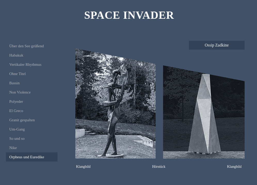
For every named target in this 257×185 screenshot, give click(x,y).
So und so (17, 138)
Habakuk (16, 55)
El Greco (16, 111)
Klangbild (83, 167)
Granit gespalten (22, 120)
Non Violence (20, 92)
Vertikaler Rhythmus (25, 64)
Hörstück (158, 167)
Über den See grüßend (26, 46)
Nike (13, 148)
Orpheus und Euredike (26, 157)
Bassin (14, 83)
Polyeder (16, 101)
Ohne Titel (17, 74)
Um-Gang (17, 129)
